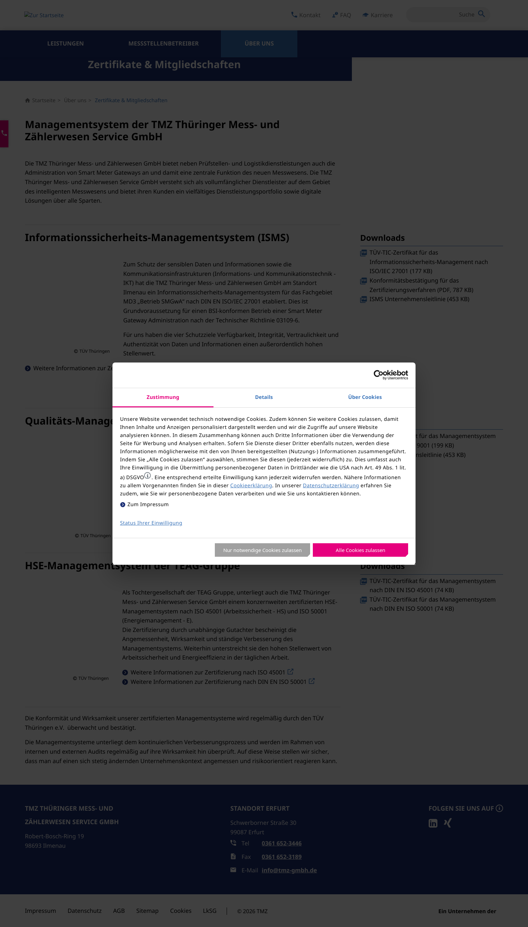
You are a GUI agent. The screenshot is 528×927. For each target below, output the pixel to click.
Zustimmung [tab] (163, 397)
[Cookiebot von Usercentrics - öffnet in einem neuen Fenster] (378, 375)
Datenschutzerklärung (331, 485)
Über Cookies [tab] (365, 397)
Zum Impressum (148, 504)
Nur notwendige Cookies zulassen (262, 550)
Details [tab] (264, 397)
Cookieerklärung (251, 485)
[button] (147, 475)
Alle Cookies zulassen (360, 550)
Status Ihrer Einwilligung (151, 523)
